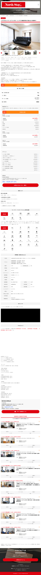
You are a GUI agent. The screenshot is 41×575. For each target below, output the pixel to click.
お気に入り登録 (21, 88)
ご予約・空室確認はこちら (21, 411)
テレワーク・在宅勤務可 (5, 60)
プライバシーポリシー (26, 568)
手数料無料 (3, 58)
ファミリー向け (7, 57)
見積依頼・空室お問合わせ (22, 85)
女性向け (2, 57)
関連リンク (13, 568)
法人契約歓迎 (23, 58)
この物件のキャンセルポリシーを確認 (8, 205)
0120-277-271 (11, 182)
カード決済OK (18, 58)
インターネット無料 (20, 57)
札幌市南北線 (13, 260)
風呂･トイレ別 (12, 58)
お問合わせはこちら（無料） (20, 185)
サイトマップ (18, 568)
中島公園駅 (19, 262)
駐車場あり (29, 57)
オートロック (35, 57)
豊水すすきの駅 (19, 263)
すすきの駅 (19, 260)
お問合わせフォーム (20, 559)
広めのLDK (7, 58)
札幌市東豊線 (13, 263)
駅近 (15, 57)
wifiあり (25, 57)
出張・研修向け (28, 58)
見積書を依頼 (22, 112)
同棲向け (12, 57)
